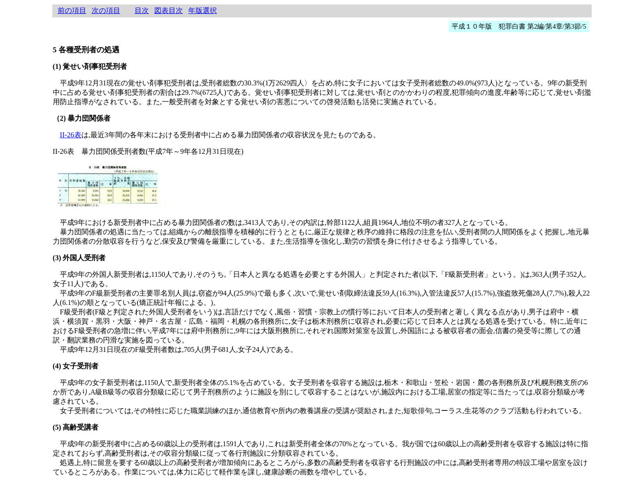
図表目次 (168, 10)
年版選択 (202, 10)
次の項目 (106, 10)
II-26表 (70, 135)
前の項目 (72, 10)
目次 (142, 10)
